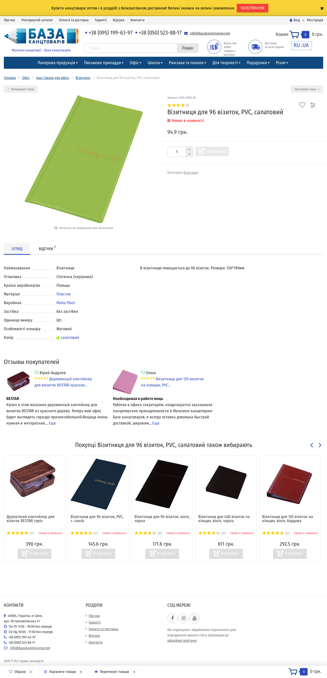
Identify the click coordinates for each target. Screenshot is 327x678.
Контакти (138, 20)
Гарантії (101, 20)
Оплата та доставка (74, 20)
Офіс (134, 62)
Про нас (9, 20)
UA (305, 45)
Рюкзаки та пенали (186, 62)
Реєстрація (315, 20)
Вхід (295, 20)
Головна (10, 78)
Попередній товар (21, 89)
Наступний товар (307, 89)
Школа (154, 62)
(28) (148, 533)
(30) (212, 533)
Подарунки (257, 62)
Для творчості (225, 62)
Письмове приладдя (102, 62)
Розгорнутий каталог (37, 20)
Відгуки (118, 20)
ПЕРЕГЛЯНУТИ (252, 8)
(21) (20, 533)
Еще (52, 423)
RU (297, 45)
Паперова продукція (56, 62)
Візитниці (83, 78)
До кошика (216, 151)
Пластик (63, 294)
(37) (84, 533)
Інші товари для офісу (52, 78)
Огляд (16, 248)
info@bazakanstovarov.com (210, 33)
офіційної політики (182, 640)
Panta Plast (65, 302)
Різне (281, 62)
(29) (276, 533)
